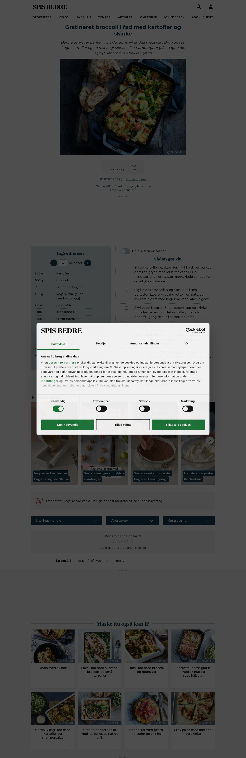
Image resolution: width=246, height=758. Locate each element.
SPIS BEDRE (50, 6)
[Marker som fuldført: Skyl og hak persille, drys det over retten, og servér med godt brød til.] (126, 380)
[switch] (125, 251)
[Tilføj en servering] (87, 263)
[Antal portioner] (63, 263)
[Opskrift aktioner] (70, 684)
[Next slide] (210, 440)
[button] (54, 443)
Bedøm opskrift (136, 179)
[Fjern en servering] (53, 263)
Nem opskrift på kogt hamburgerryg (98, 561)
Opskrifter (42, 17)
